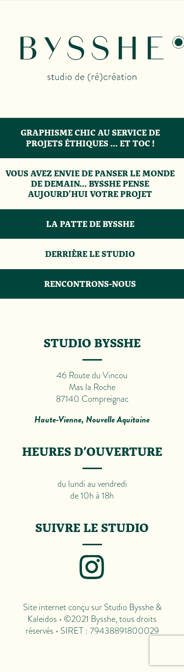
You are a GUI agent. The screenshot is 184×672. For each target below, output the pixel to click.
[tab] (92, 59)
